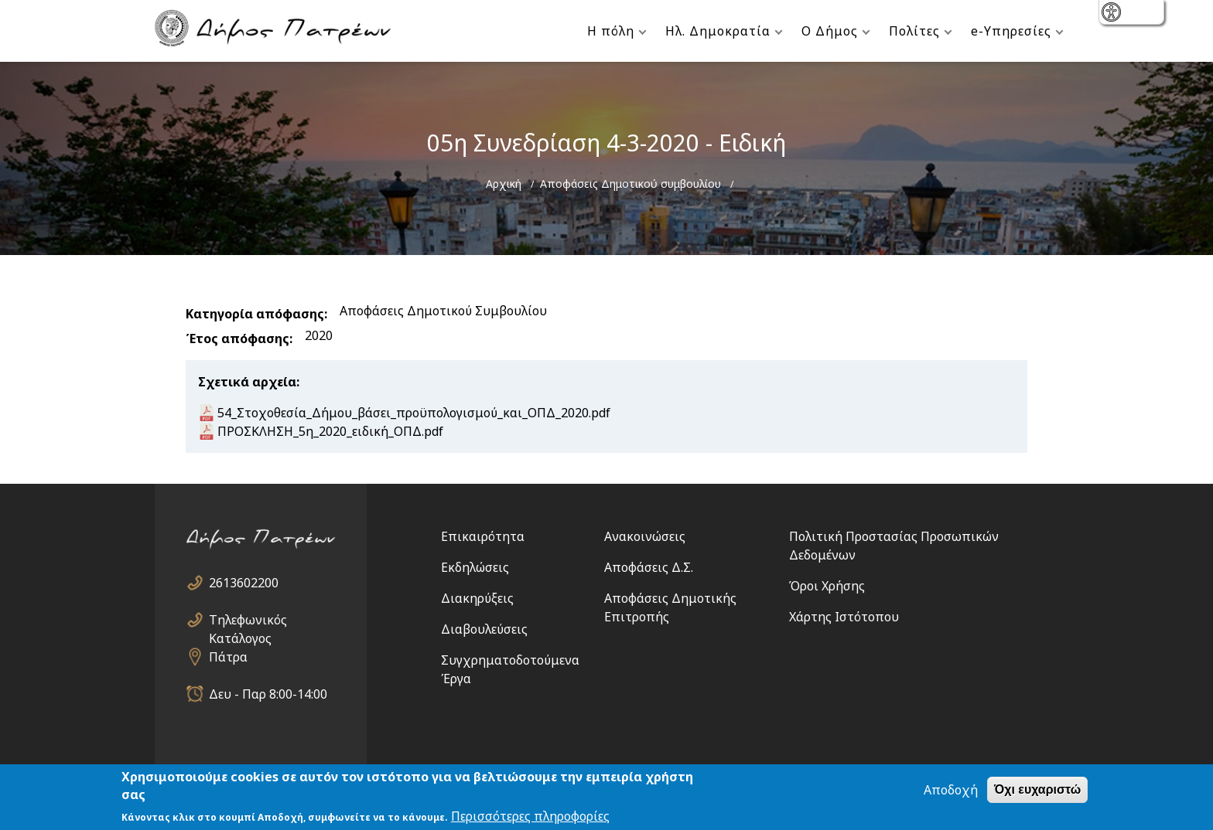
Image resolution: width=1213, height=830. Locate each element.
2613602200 (243, 582)
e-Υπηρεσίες (1011, 30)
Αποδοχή (951, 789)
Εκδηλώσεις (475, 567)
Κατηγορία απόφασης (255, 313)
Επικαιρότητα (482, 536)
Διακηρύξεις (477, 598)
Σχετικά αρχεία (247, 381)
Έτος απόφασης (237, 338)
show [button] (1113, 13)
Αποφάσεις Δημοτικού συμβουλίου (630, 183)
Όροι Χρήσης (827, 585)
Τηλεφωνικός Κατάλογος (248, 620)
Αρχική (503, 183)
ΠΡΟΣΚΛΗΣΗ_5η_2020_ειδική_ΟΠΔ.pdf (330, 431)
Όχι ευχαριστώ (1037, 789)
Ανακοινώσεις (644, 536)
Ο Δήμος (829, 30)
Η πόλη (610, 30)
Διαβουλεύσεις (484, 629)
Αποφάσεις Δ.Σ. (648, 567)
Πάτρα (228, 656)
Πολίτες (914, 30)
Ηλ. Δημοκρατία (718, 30)
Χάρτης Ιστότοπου (844, 616)
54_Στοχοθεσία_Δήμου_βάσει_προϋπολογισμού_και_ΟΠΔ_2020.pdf (413, 412)
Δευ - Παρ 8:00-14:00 (268, 693)
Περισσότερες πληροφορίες (530, 816)
